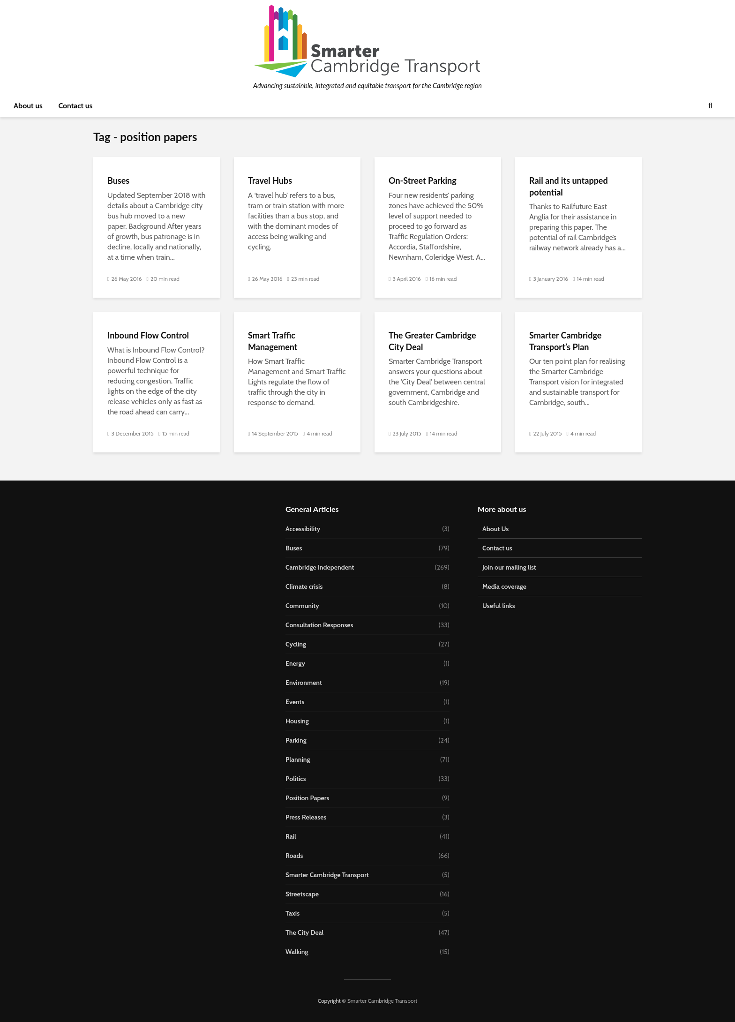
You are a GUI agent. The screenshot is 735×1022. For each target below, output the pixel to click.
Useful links (498, 605)
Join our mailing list (509, 567)
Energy (295, 663)
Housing (297, 721)
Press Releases (306, 817)
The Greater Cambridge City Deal (432, 341)
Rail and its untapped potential (568, 186)
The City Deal (304, 932)
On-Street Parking (423, 180)
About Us (495, 529)
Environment (303, 682)
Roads (294, 855)
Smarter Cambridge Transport (327, 875)
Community (302, 605)
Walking (296, 951)
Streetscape (302, 894)
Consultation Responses (319, 625)
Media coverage (504, 586)
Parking (296, 740)
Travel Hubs (270, 180)
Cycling (295, 644)
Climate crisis (303, 586)
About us (28, 105)
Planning (297, 759)
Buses (118, 180)
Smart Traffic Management (273, 341)
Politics (295, 778)
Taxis (292, 913)
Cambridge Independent (319, 567)
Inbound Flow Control (148, 335)
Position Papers (307, 798)
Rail (290, 836)
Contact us (75, 105)
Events (294, 702)
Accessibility (302, 529)
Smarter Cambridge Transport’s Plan (565, 341)
